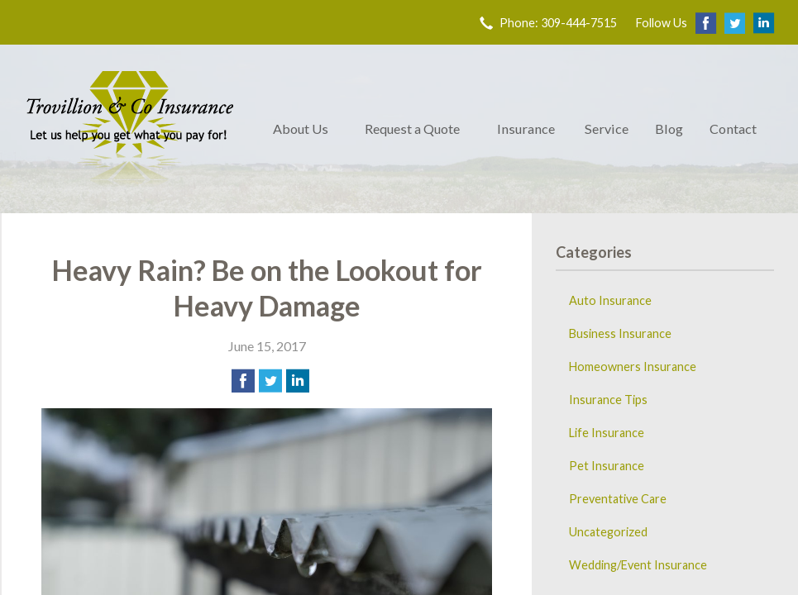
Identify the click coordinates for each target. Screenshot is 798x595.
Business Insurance (620, 333)
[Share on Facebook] (243, 381)
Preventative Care (618, 499)
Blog (669, 128)
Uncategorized (608, 532)
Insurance (526, 128)
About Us (300, 128)
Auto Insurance (610, 300)
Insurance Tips (608, 400)
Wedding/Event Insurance (638, 565)
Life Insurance (606, 433)
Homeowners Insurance (632, 366)
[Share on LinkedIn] (297, 381)
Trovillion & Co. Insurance (129, 129)
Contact (733, 128)
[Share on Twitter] (270, 381)
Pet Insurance (606, 466)
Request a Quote (412, 128)
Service (606, 128)
